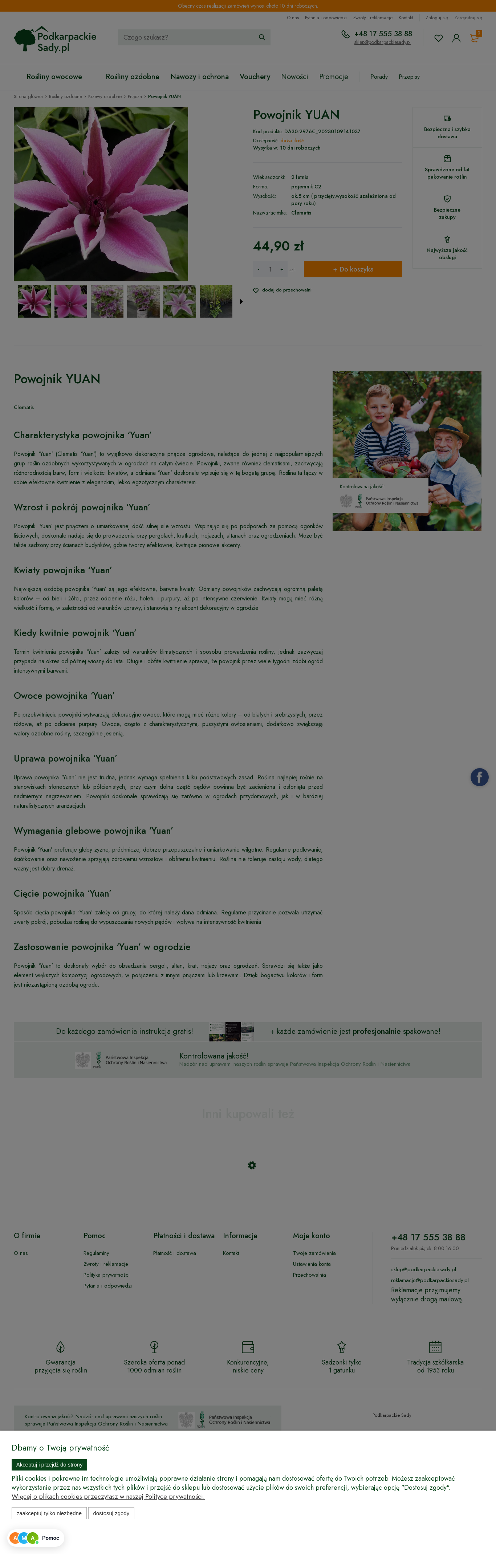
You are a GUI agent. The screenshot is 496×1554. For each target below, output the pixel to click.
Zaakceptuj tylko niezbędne (49, 1513)
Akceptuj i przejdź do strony (49, 1464)
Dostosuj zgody (111, 1513)
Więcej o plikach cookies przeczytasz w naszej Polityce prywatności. (108, 1496)
